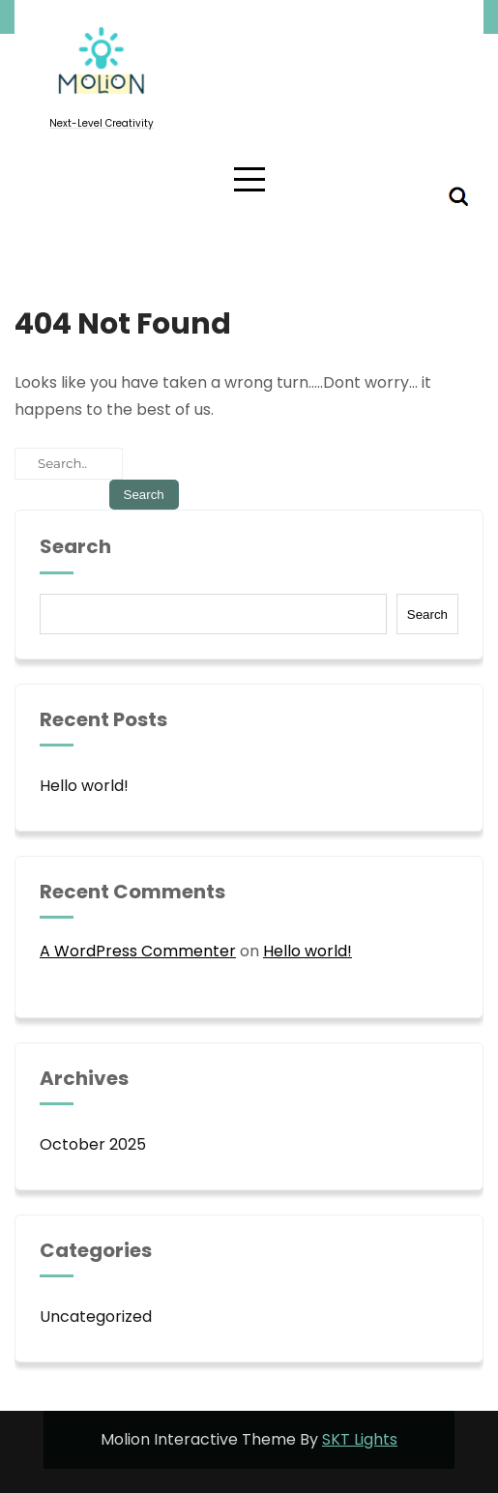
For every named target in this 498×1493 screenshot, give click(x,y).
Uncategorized (96, 1316)
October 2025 (93, 1144)
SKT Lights (359, 1439)
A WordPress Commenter (138, 951)
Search (75, 547)
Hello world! (84, 786)
